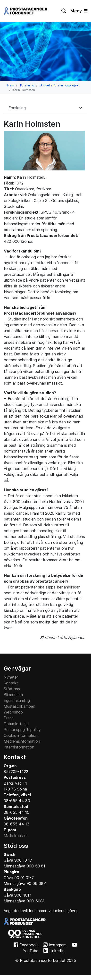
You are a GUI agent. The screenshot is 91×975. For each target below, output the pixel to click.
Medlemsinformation (22, 741)
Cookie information (21, 735)
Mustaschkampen (19, 706)
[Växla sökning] (63, 11)
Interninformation (19, 747)
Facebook (28, 944)
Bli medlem (13, 694)
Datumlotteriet (16, 723)
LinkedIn (57, 950)
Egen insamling (17, 700)
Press (9, 717)
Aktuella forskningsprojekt (60, 85)
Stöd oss (12, 688)
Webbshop (13, 712)
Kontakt (11, 683)
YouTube (30, 950)
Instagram (57, 944)
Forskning (27, 85)
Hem (10, 85)
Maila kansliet (16, 835)
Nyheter (11, 677)
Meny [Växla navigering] (78, 10)
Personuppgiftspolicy (22, 729)
